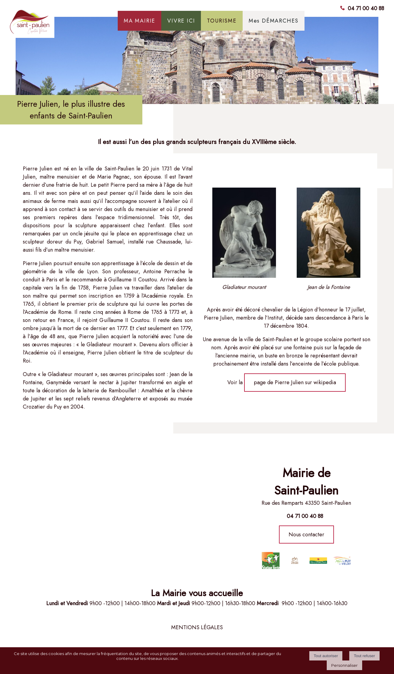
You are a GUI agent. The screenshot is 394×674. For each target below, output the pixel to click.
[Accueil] (54, 24)
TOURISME (221, 21)
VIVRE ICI (181, 21)
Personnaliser (344, 665)
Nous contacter (306, 534)
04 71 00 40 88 (366, 8)
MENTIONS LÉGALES (197, 627)
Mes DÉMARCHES (274, 21)
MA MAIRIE (139, 21)
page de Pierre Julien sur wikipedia (295, 382)
